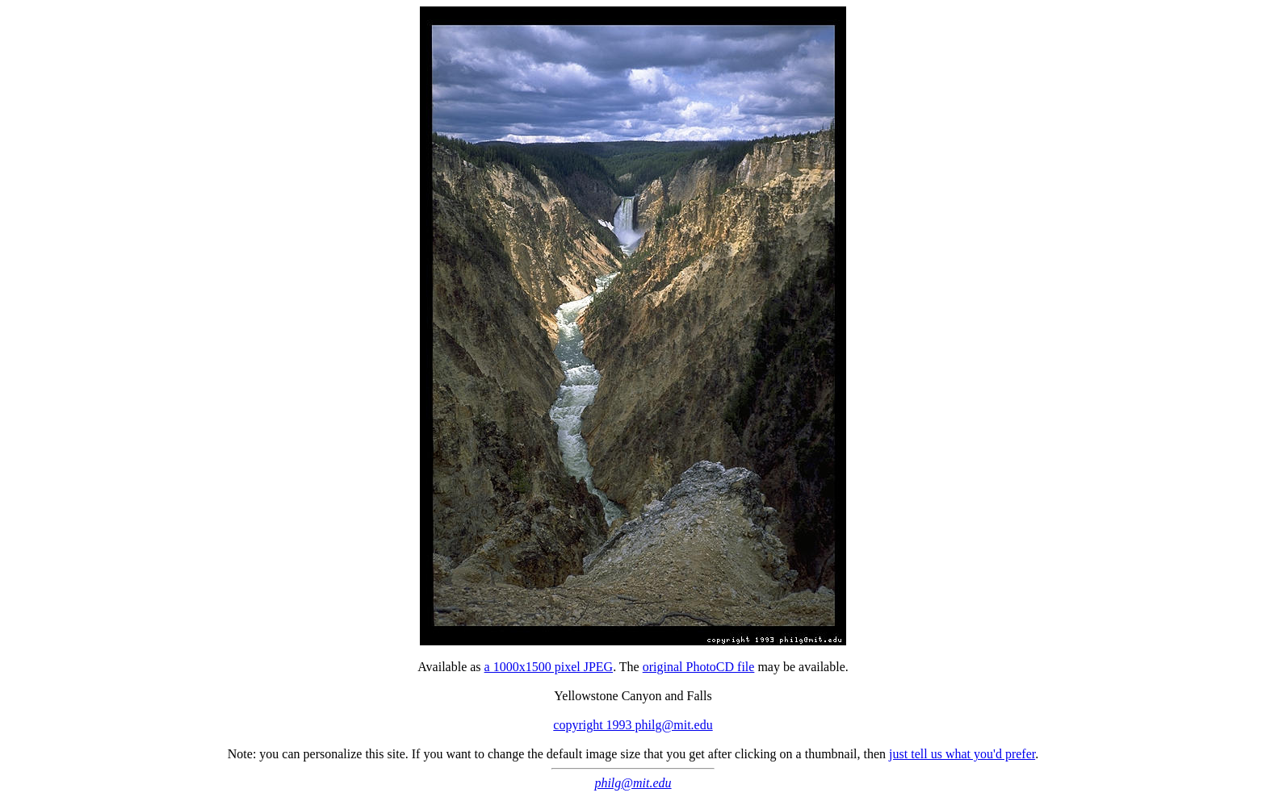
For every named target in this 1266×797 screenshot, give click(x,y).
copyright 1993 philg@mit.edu (632, 725)
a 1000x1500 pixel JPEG (549, 667)
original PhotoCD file (699, 667)
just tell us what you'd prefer (962, 754)
